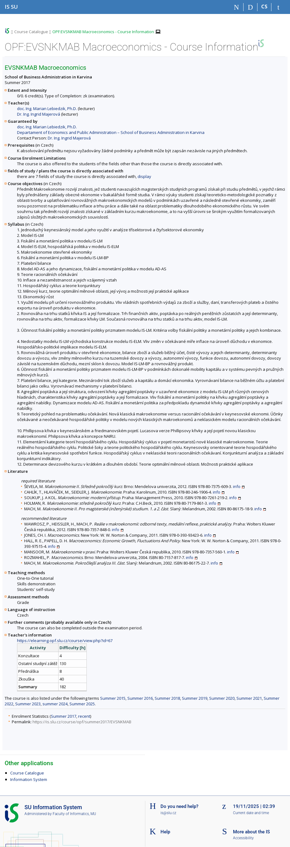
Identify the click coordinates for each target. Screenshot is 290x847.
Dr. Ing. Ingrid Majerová (38, 114)
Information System (28, 779)
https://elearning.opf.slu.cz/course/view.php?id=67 (64, 640)
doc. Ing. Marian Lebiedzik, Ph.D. (47, 108)
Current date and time (251, 813)
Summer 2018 (167, 698)
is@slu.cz (168, 813)
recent (84, 716)
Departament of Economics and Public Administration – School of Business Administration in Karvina (110, 132)
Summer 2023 (28, 704)
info (236, 486)
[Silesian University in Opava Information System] (11, 6)
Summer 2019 (194, 698)
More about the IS (251, 832)
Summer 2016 (140, 698)
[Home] (237, 7)
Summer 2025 (82, 704)
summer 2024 (55, 704)
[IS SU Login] (278, 7)
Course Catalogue (31, 31)
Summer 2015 (112, 698)
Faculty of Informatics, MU (74, 814)
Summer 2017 (63, 716)
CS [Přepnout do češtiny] (264, 6)
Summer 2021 (249, 698)
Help (165, 832)
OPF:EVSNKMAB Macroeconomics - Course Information (103, 31)
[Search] (250, 7)
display (144, 176)
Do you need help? (179, 806)
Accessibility (243, 838)
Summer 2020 (222, 698)
